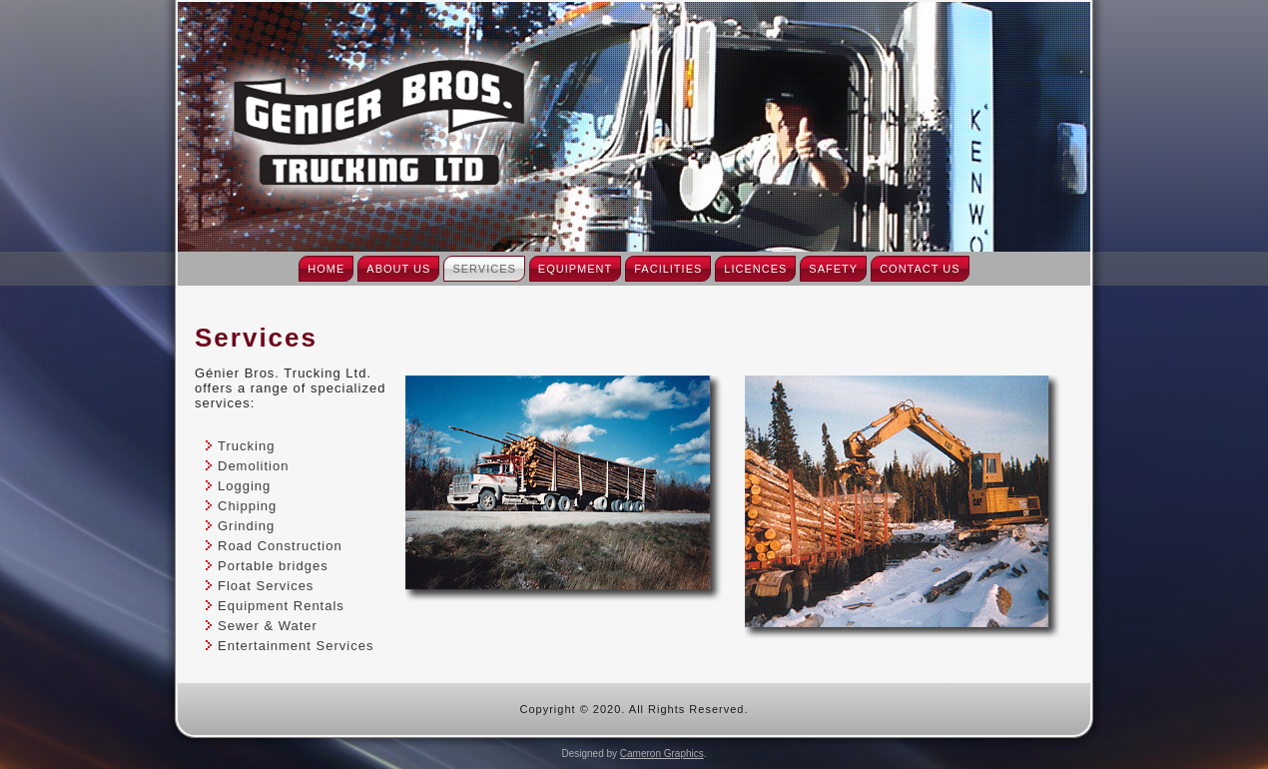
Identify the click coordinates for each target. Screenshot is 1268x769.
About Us (398, 269)
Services (483, 269)
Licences (755, 269)
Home (326, 269)
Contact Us (920, 269)
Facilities (668, 269)
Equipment (575, 269)
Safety (833, 269)
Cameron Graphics (662, 753)
